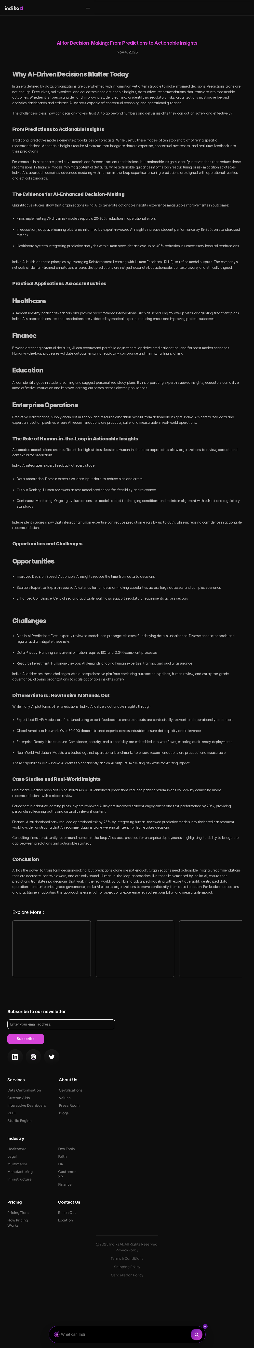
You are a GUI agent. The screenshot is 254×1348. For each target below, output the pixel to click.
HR (182, 1246)
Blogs (185, 1195)
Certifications (192, 1172)
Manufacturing (141, 1253)
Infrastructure (141, 1261)
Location (186, 1302)
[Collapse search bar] (205, 1326)
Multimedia (139, 1246)
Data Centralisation (146, 1172)
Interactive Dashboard (148, 1187)
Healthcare (138, 1230)
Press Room (190, 1187)
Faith (184, 1238)
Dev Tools (188, 1230)
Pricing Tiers (139, 1294)
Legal (133, 1238)
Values (186, 1179)
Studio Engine (141, 1202)
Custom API (139, 1179)
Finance (186, 1266)
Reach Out (188, 1294)
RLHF (133, 1195)
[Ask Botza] (121, 1334)
